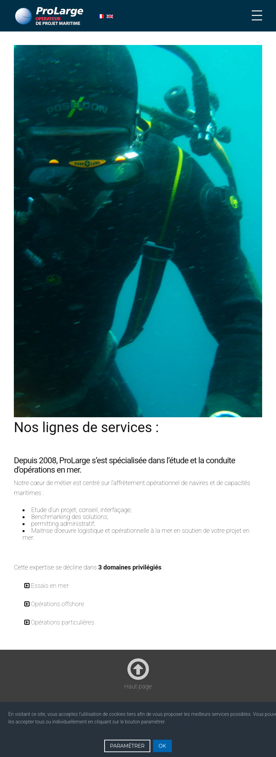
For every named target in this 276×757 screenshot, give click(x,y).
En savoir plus (181, 721)
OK (162, 746)
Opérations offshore (57, 604)
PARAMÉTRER (127, 746)
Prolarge (49, 16)
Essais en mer (50, 585)
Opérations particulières (62, 622)
